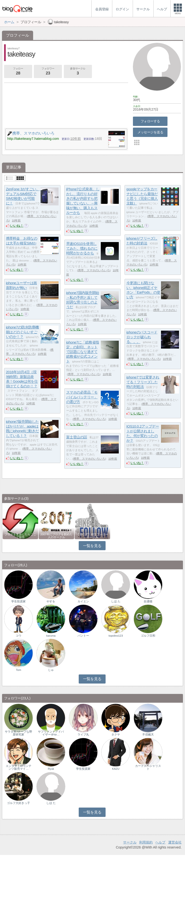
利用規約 (146, 842)
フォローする (150, 121)
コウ (18, 635)
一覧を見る (92, 546)
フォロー (18, 71)
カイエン (83, 601)
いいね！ (17, 225)
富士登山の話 (76, 437)
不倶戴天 (148, 734)
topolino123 (116, 635)
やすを (51, 601)
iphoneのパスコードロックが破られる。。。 (142, 337)
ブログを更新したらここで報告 (20, 536)
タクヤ (115, 734)
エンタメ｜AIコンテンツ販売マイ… (18, 767)
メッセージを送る (150, 132)
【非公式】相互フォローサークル (92, 536)
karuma (50, 635)
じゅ (51, 669)
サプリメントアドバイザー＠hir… (51, 733)
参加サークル (77, 71)
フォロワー (47, 71)
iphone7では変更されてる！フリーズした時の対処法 (142, 382)
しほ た (115, 601)
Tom (18, 669)
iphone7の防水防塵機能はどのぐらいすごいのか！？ (22, 332)
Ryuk (51, 768)
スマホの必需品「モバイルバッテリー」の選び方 (82, 397)
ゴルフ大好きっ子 (18, 803)
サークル (130, 842)
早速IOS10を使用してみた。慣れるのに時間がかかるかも (82, 248)
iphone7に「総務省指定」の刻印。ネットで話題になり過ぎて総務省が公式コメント (82, 351)
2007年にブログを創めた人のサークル (56, 536)
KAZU (115, 768)
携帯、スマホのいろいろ (94, 270)
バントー (83, 635)
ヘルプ (160, 842)
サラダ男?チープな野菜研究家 (18, 733)
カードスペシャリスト (148, 767)
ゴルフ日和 (148, 635)
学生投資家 (18, 601)
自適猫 (148, 601)
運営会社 (175, 842)
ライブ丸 (83, 734)
